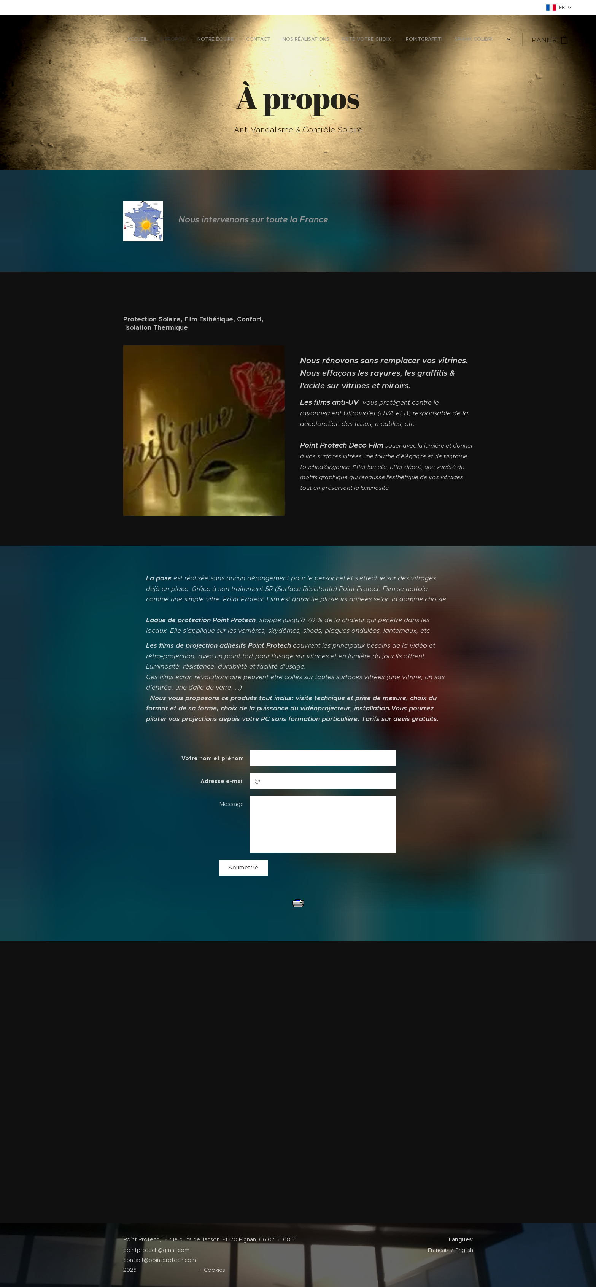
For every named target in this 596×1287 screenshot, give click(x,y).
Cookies (214, 1269)
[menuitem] (413, 39)
